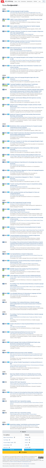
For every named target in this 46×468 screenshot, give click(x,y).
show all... (12, 449)
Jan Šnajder (19, 393)
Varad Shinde (19, 50)
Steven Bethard (22, 414)
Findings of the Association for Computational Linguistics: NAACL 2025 (25, 28)
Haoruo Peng (20, 375)
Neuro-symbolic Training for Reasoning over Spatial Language (25, 26)
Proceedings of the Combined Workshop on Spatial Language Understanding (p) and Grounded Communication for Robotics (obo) (25, 304)
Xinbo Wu (39, 355)
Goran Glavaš (13, 393)
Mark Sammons (13, 354)
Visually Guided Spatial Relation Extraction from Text (23, 332)
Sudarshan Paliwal (34, 277)
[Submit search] (44, 1)
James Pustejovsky (29, 117)
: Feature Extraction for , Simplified (21, 352)
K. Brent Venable (20, 34)
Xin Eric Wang (22, 92)
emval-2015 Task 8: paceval (18, 382)
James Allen (40, 156)
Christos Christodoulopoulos (24, 354)
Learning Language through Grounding (19, 11)
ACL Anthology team (26, 463)
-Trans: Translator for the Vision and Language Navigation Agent (26, 141)
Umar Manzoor (13, 326)
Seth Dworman (17, 384)
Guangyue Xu (13, 129)
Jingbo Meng (37, 107)
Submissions (30, 1)
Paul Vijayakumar (25, 355)
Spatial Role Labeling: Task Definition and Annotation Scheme (25, 424)
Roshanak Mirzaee (14, 150)
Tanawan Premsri (14, 20)
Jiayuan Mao (23, 12)
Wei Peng (32, 107)
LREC (26, 445)
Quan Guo (18, 80)
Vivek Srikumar (18, 355)
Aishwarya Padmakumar (37, 245)
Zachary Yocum (24, 384)
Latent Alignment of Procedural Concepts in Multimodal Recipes (25, 275)
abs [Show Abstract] (8, 11)
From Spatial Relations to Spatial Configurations (21, 253)
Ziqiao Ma (17, 12)
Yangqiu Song (13, 375)
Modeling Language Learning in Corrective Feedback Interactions (25, 41)
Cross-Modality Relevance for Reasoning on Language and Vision (25, 293)
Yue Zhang (12, 60)
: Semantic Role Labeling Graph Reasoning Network (24, 268)
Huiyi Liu (27, 107)
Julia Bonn (27, 255)
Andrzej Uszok (29, 220)
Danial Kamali (13, 107)
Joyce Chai (37, 12)
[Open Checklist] (4, 20)
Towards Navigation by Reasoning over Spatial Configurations (25, 235)
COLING (27, 447)
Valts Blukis (19, 245)
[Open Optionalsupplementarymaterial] (3, 106)
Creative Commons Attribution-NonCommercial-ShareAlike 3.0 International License (19, 459)
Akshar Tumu (13, 50)
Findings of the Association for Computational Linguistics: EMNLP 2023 (25, 130)
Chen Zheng (12, 165)
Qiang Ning (21, 117)
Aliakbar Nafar (13, 34)
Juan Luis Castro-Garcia (15, 42)
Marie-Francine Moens (39, 117)
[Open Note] (5, 85)
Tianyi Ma (17, 60)
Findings (27, 437)
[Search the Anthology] (40, 1)
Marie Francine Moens (8, 437)
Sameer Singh (18, 366)
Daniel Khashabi (22, 365)
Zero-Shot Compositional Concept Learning (20, 202)
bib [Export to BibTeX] (5, 11)
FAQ (19, 1)
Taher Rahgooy (13, 333)
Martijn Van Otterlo (23, 425)
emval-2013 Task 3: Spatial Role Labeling (20, 401)
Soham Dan (12, 255)
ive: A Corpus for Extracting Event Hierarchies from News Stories (26, 392)
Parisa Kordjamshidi (30, 12)
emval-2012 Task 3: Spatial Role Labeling (20, 412)
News (16, 1)
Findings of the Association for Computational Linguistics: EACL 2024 (25, 81)
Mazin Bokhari (33, 355)
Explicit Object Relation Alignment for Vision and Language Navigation (27, 170)
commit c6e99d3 (25, 465)
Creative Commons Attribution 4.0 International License (20, 461)
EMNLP (26, 440)
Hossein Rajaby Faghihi (15, 100)
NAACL (26, 442)
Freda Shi (12, 12)
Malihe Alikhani (13, 245)
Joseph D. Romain (20, 107)
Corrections (23, 1)
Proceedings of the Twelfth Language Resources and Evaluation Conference (26, 258)
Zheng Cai (39, 255)
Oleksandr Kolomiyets (14, 402)
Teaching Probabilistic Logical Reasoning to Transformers (24, 84)
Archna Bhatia (33, 255)
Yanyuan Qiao (29, 60)
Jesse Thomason (36, 306)
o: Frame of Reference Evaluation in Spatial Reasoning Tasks (26, 19)
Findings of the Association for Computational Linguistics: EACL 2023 (25, 157)
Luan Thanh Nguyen (14, 68)
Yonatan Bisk (20, 306)
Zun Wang (23, 60)
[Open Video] (3, 78)
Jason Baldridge (36, 286)
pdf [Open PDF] (3, 11)
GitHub (35, 1)
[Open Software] (3, 85)
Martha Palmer (13, 256)
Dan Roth (19, 256)
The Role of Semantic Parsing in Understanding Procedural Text (25, 154)
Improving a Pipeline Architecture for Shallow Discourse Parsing (25, 373)
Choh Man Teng (33, 156)
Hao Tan (12, 246)
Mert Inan (38, 92)
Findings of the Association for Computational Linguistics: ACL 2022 (24, 181)
